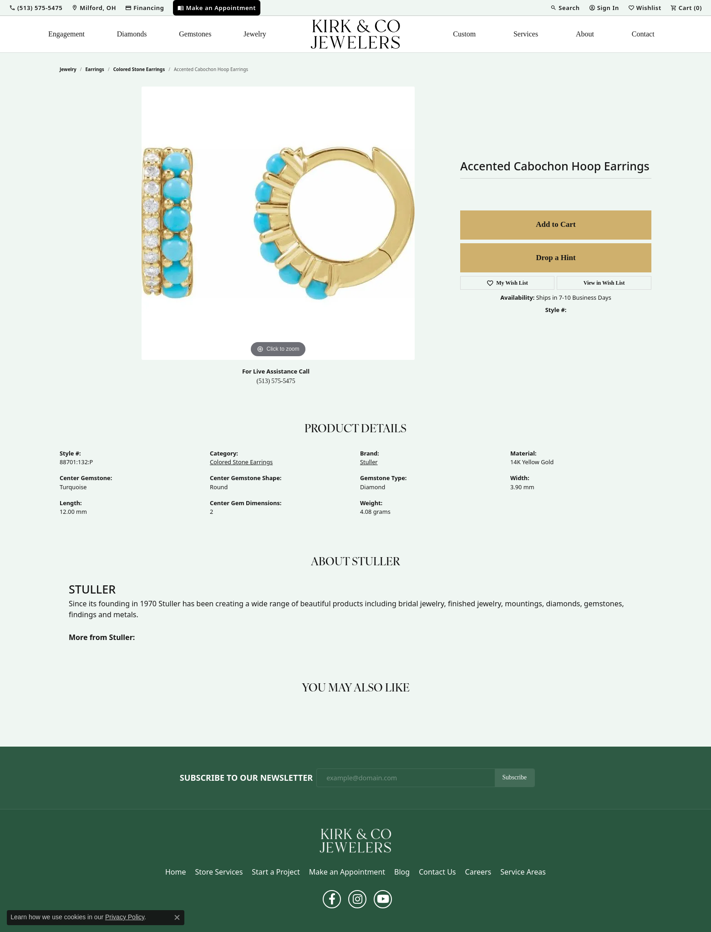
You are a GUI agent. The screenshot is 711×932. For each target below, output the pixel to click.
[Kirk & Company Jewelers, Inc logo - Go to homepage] (355, 34)
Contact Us (437, 872)
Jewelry (255, 34)
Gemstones (195, 34)
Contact (643, 34)
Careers (478, 872)
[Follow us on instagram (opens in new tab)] (357, 899)
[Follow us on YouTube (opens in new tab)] (383, 899)
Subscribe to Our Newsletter (246, 778)
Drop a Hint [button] (555, 257)
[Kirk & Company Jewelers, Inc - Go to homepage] (355, 840)
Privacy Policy (124, 917)
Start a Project (276, 872)
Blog (402, 872)
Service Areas (523, 872)
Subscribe (515, 777)
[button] (35, 7)
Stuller (369, 462)
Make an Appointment (347, 872)
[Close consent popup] (177, 917)
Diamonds (132, 34)
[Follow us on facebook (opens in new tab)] (332, 899)
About (585, 34)
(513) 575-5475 (276, 381)
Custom (464, 34)
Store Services (219, 872)
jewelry (68, 69)
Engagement (66, 34)
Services (525, 34)
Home (175, 872)
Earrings (95, 69)
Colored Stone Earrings (139, 69)
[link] (93, 7)
